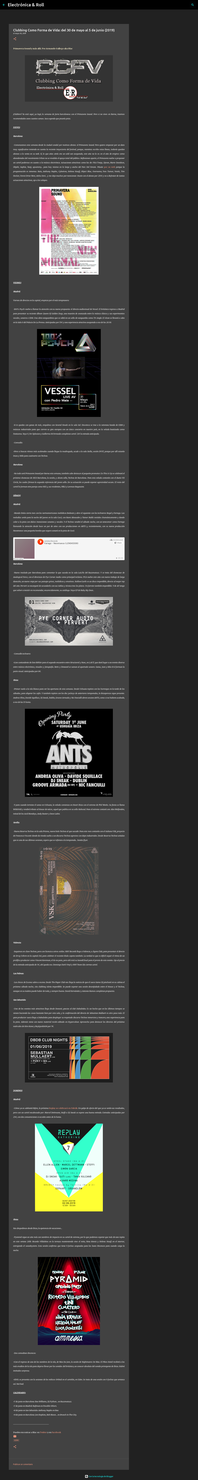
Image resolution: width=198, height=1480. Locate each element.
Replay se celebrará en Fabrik (63, 1108)
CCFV (16, 1440)
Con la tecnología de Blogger (99, 1476)
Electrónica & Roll (26, 4)
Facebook (56, 1432)
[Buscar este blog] (181, 5)
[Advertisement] (143, 119)
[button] (14, 39)
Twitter (43, 1432)
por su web (109, 167)
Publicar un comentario (23, 1464)
